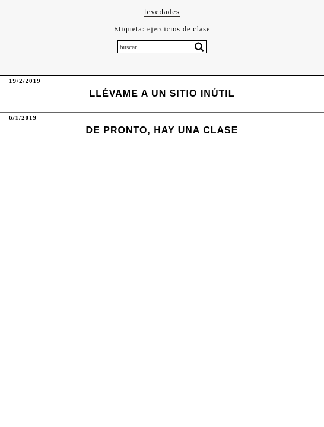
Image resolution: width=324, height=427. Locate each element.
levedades (162, 11)
